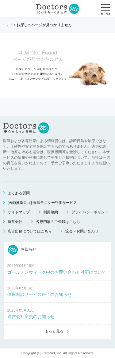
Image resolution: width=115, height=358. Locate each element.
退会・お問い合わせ (81, 231)
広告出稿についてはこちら (30, 231)
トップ (7, 25)
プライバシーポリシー (89, 212)
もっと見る (54, 331)
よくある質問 (19, 193)
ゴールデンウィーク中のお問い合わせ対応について (56, 272)
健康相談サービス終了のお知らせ (39, 294)
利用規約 (50, 212)
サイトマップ (19, 212)
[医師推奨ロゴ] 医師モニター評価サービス (42, 203)
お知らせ (22, 250)
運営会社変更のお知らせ (31, 316)
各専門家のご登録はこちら (58, 222)
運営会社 (15, 222)
